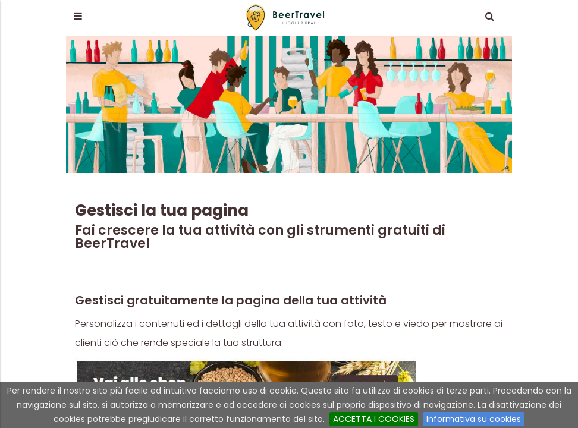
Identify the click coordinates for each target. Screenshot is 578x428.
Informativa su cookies (473, 419)
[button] (77, 16)
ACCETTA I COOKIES (373, 419)
